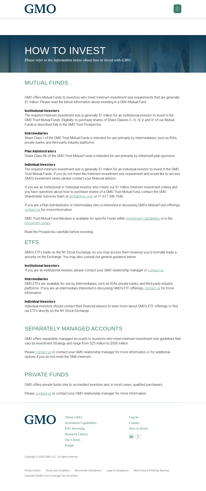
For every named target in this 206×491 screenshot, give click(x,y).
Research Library (76, 434)
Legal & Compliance (117, 470)
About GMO (73, 417)
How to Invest (138, 428)
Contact (134, 423)
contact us (32, 210)
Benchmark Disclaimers (88, 470)
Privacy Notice (33, 470)
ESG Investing (75, 428)
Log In (133, 417)
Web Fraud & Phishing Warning (151, 470)
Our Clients (72, 440)
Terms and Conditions (58, 470)
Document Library (37, 223)
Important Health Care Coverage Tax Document (51, 475)
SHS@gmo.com (81, 196)
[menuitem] (96, 417)
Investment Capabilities (143, 218)
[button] (174, 9)
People (69, 445)
